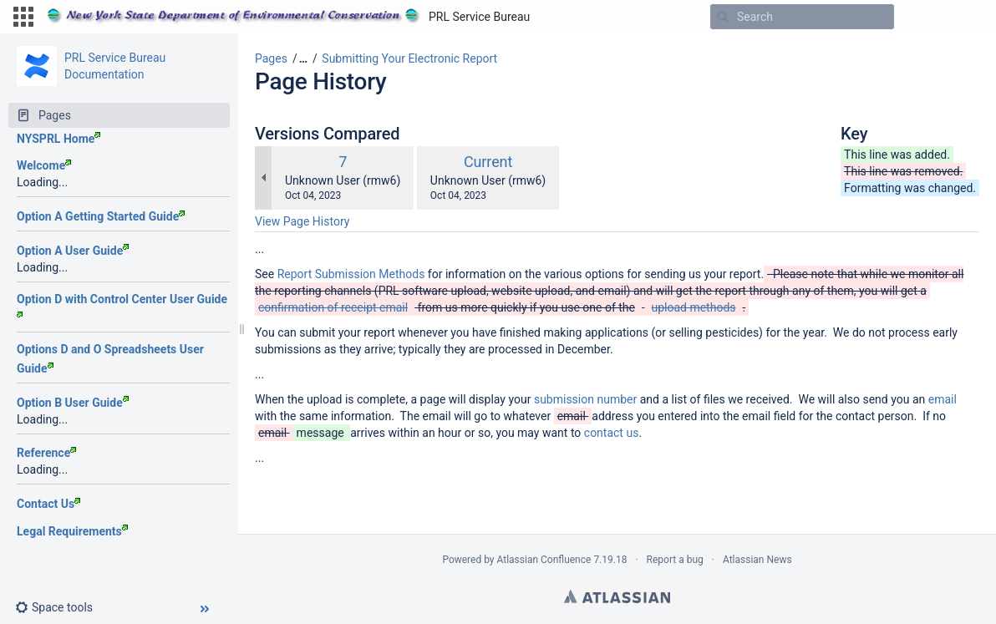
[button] (23, 16)
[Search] (722, 16)
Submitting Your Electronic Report (409, 58)
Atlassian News (757, 560)
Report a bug (675, 560)
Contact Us (48, 503)
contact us (611, 432)
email (942, 399)
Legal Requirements (72, 531)
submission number (585, 399)
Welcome (44, 165)
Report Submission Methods (351, 274)
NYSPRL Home (58, 138)
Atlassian (617, 596)
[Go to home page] (288, 16)
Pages (271, 58)
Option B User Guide (73, 402)
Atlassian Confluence (544, 560)
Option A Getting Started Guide (101, 216)
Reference (46, 452)
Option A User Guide (73, 250)
